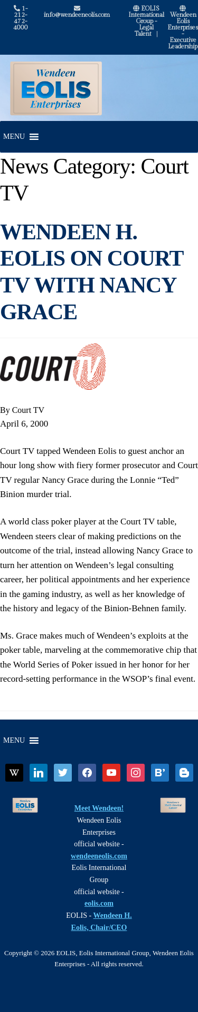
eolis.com (99, 903)
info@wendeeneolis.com (77, 11)
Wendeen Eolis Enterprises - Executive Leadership (182, 27)
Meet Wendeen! (99, 808)
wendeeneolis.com (99, 856)
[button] (14, 137)
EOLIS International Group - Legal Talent (146, 21)
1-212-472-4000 (20, 18)
